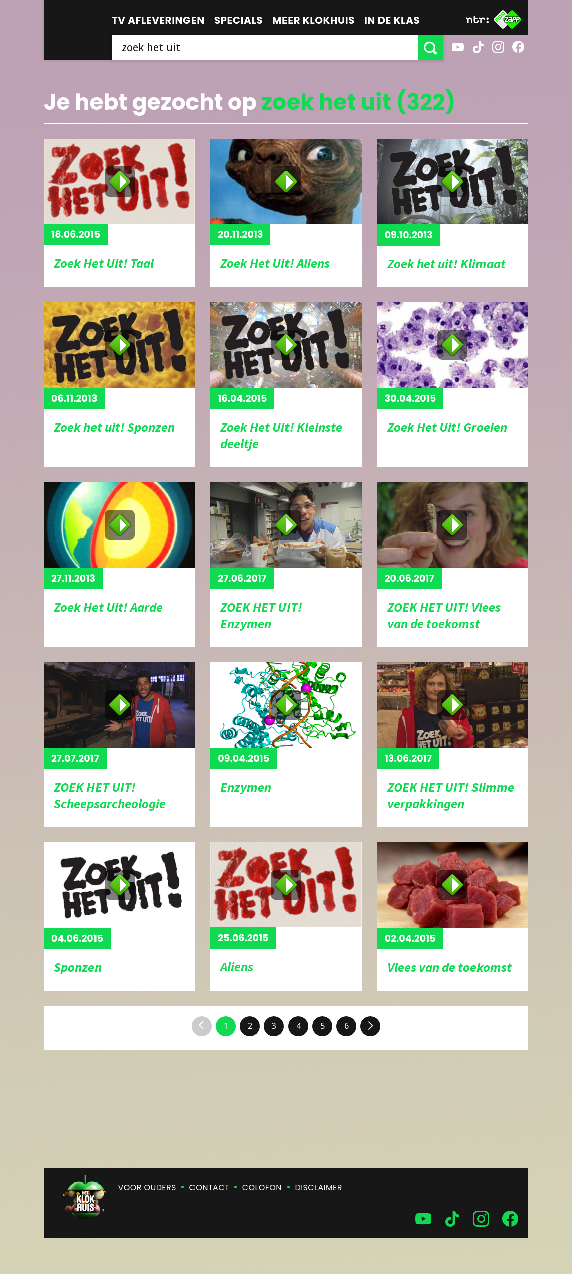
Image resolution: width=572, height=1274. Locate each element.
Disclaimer (318, 1187)
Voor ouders (147, 1187)
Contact (209, 1187)
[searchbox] (265, 47)
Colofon (262, 1187)
